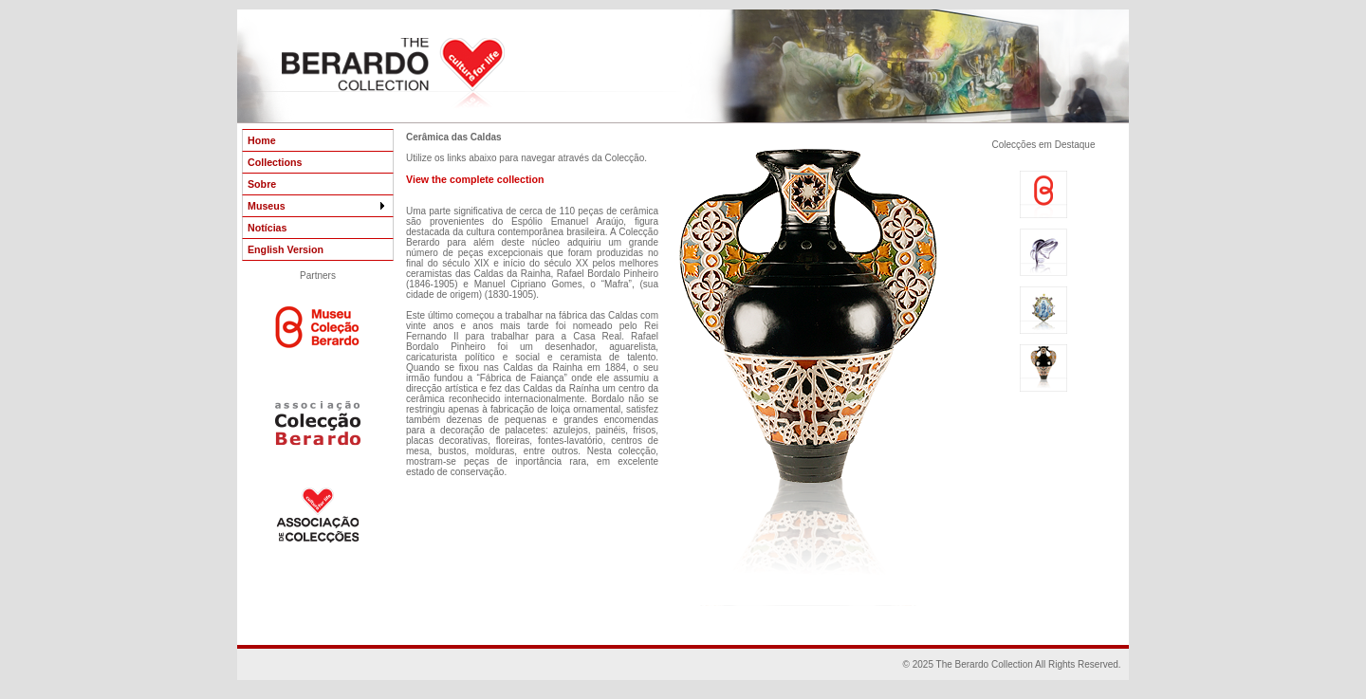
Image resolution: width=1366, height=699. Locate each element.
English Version (285, 249)
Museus (318, 206)
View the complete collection (475, 179)
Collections (275, 162)
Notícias (267, 227)
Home (262, 140)
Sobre (262, 184)
